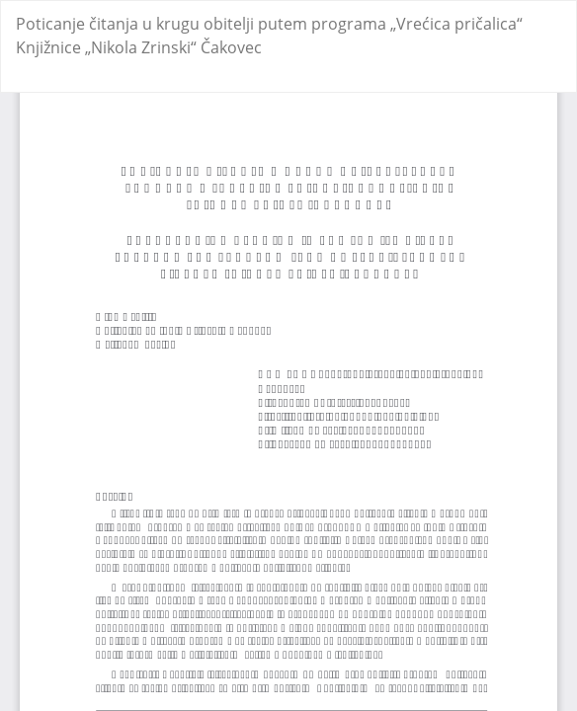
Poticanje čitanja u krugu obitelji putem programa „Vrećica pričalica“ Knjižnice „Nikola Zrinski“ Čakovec (269, 35)
